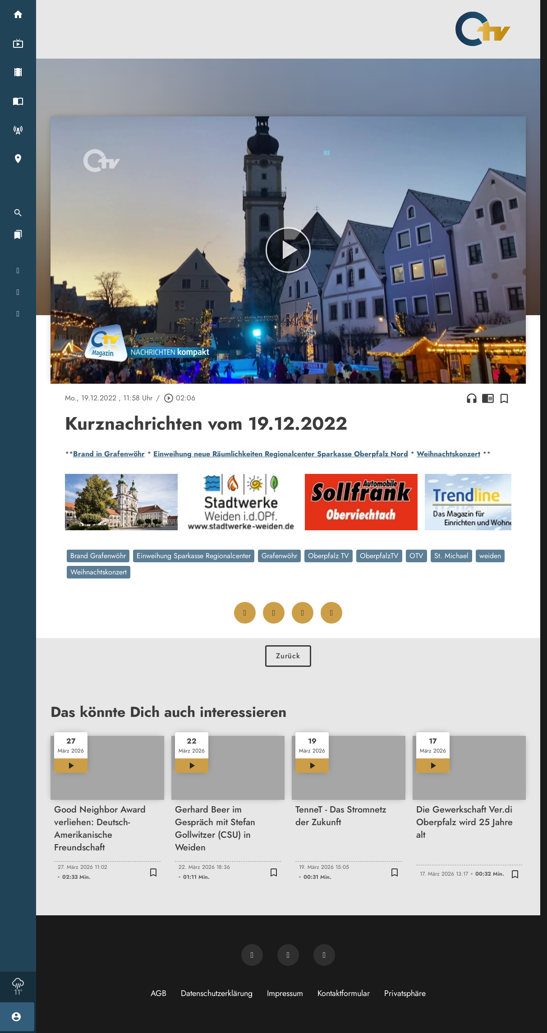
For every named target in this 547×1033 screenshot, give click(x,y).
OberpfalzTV (379, 556)
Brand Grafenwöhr (98, 556)
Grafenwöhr (279, 556)
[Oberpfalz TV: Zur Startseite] (483, 29)
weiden (490, 556)
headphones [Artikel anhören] (471, 398)
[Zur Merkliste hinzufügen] (504, 398)
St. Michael (451, 556)
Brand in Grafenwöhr (109, 454)
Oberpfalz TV (328, 556)
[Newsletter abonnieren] (252, 955)
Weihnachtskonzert (448, 454)
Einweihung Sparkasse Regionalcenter (194, 556)
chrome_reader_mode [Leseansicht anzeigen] (488, 398)
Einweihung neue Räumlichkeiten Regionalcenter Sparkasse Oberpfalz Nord (280, 454)
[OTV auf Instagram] (324, 955)
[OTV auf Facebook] (288, 955)
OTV (416, 556)
